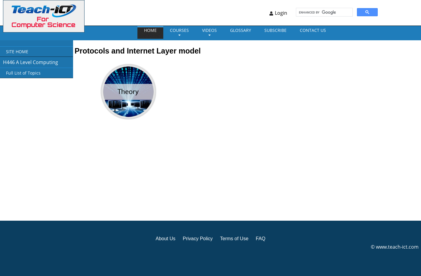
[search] (324, 12)
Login (281, 13)
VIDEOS (209, 30)
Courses (179, 30)
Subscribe (275, 30)
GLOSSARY (240, 30)
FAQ (260, 238)
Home (150, 30)
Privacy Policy (198, 238)
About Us (165, 238)
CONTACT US (313, 30)
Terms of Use (234, 238)
